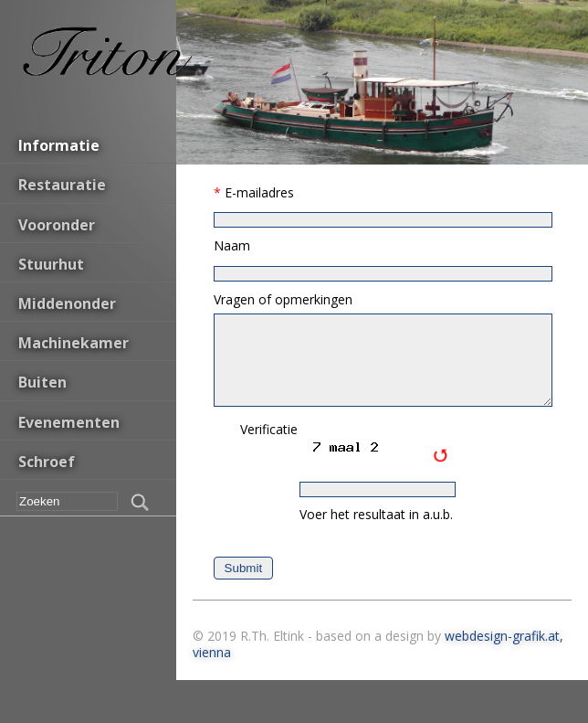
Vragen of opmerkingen (283, 299)
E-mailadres (259, 192)
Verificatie (269, 429)
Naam (232, 245)
